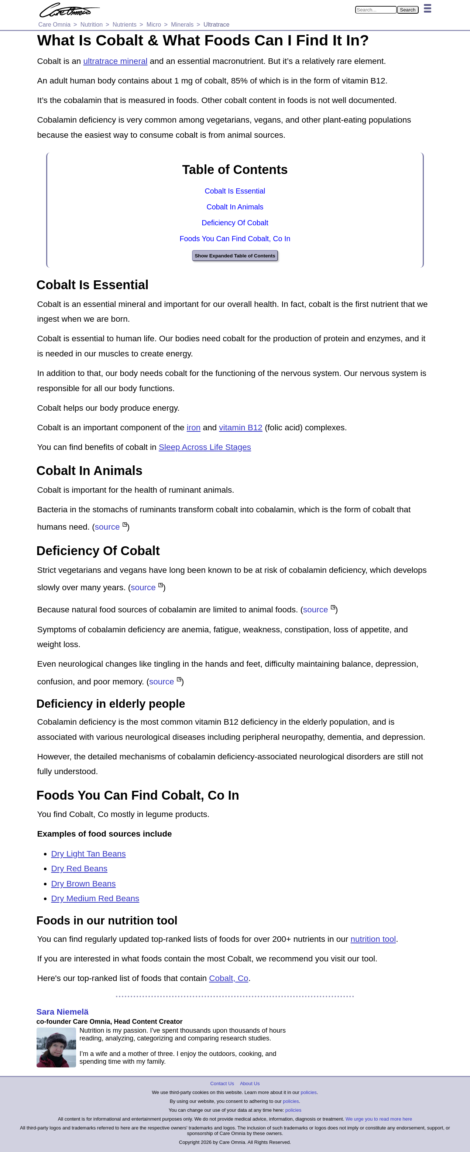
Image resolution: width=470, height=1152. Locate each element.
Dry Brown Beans (83, 883)
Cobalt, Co (228, 978)
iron (194, 427)
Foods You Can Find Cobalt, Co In (234, 239)
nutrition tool (373, 939)
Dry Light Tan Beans (88, 853)
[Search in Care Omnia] (376, 10)
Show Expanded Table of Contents (235, 256)
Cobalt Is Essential (235, 191)
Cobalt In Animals (235, 207)
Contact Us (222, 1083)
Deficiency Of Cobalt (235, 223)
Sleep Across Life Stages (205, 447)
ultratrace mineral (115, 61)
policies (308, 1092)
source (107, 527)
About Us (250, 1083)
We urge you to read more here (379, 1119)
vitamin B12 (241, 427)
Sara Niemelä (63, 1011)
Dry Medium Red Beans (95, 898)
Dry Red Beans (79, 868)
